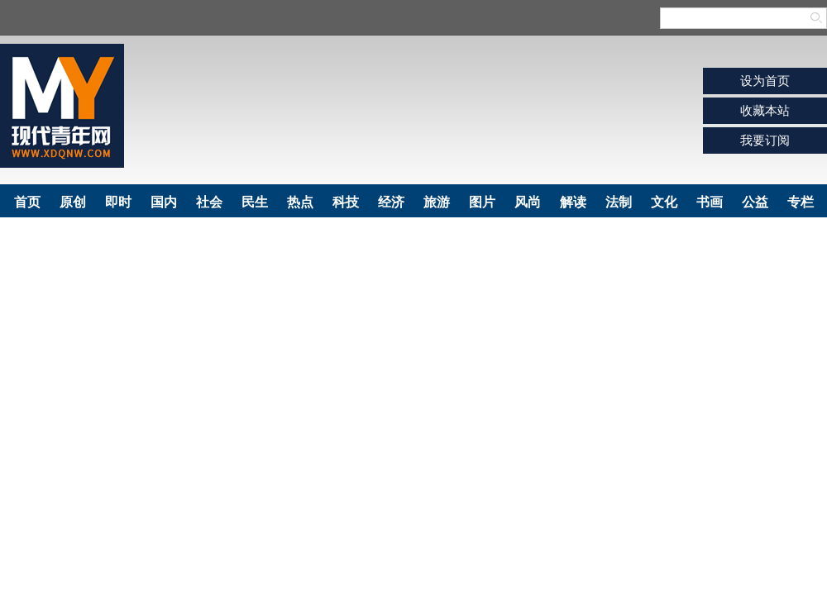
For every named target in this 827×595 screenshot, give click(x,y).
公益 (755, 202)
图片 (482, 202)
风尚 (527, 202)
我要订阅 (765, 140)
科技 (345, 202)
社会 (209, 202)
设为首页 (765, 81)
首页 (27, 202)
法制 (618, 202)
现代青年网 (62, 106)
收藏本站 (765, 110)
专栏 (800, 202)
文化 (664, 202)
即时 (118, 202)
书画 (709, 202)
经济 (391, 202)
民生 (254, 202)
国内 (164, 202)
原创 (73, 202)
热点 (300, 202)
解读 (573, 202)
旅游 (436, 202)
